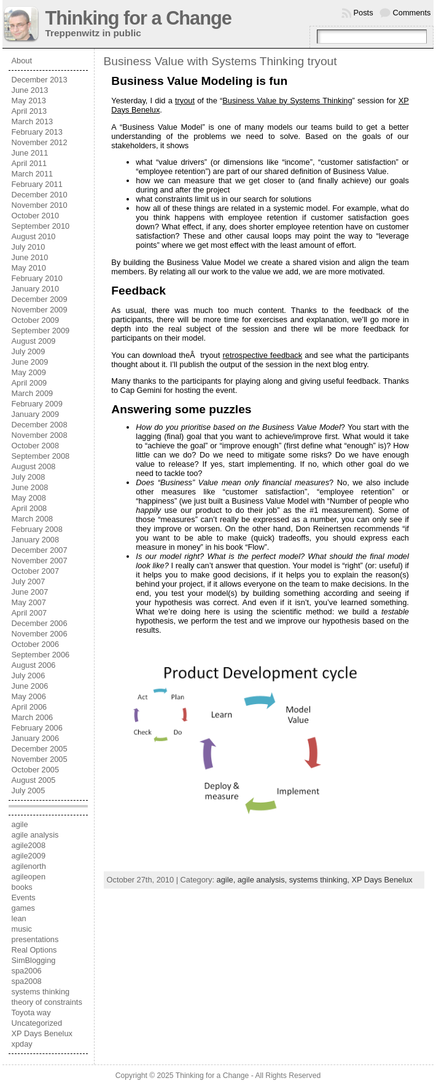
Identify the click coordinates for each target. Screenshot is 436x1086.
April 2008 (29, 508)
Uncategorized (37, 1023)
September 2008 (41, 456)
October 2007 (36, 571)
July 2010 (28, 247)
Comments (412, 12)
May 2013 (29, 100)
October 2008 (36, 445)
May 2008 (29, 497)
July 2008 (28, 477)
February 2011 (37, 184)
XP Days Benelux (42, 1033)
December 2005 (40, 748)
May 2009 (29, 372)
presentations (35, 939)
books (22, 887)
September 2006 (41, 654)
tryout (185, 100)
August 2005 (34, 780)
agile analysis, (263, 879)
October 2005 (36, 769)
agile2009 (29, 855)
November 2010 (40, 205)
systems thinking (41, 991)
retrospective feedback (263, 355)
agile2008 (29, 845)
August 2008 (34, 466)
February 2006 (37, 727)
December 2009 (40, 299)
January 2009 (36, 414)
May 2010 (29, 267)
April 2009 (29, 382)
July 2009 (28, 351)
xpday (22, 1043)
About (22, 60)
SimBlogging (34, 960)
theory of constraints (47, 1002)
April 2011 (29, 163)
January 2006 (36, 738)
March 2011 (32, 173)
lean (19, 918)
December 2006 (40, 623)
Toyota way (31, 1012)
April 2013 (29, 111)
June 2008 (30, 487)
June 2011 (30, 152)
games (23, 908)
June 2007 (30, 592)
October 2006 (36, 644)
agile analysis (35, 834)
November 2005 (40, 759)
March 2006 (32, 717)
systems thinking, (320, 879)
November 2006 (40, 633)
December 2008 (40, 424)
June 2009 (30, 362)
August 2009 (34, 341)
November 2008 (40, 435)
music (22, 928)
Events (24, 897)
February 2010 (37, 278)
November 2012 (40, 142)
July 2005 (28, 790)
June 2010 (30, 257)
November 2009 (40, 309)
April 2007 (29, 612)
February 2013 (37, 132)
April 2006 (29, 706)
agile (20, 824)
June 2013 (30, 90)
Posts (363, 12)
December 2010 (40, 194)
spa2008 (27, 981)
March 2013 (32, 121)
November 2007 (40, 560)
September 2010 (41, 226)
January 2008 (36, 539)
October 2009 (36, 320)
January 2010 (36, 288)
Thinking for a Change (138, 18)
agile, (227, 879)
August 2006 (34, 665)
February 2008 (37, 529)
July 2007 (28, 581)
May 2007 (29, 602)
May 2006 (29, 696)
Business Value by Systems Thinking (287, 100)
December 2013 (40, 79)
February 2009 (37, 403)
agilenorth (29, 866)
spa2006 (27, 970)
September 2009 (41, 330)
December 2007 (40, 550)
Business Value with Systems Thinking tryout (220, 61)
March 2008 (32, 518)
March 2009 (32, 393)
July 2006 (28, 675)
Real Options (34, 949)
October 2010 (36, 215)
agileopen (29, 876)
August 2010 (34, 236)
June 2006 (30, 686)
